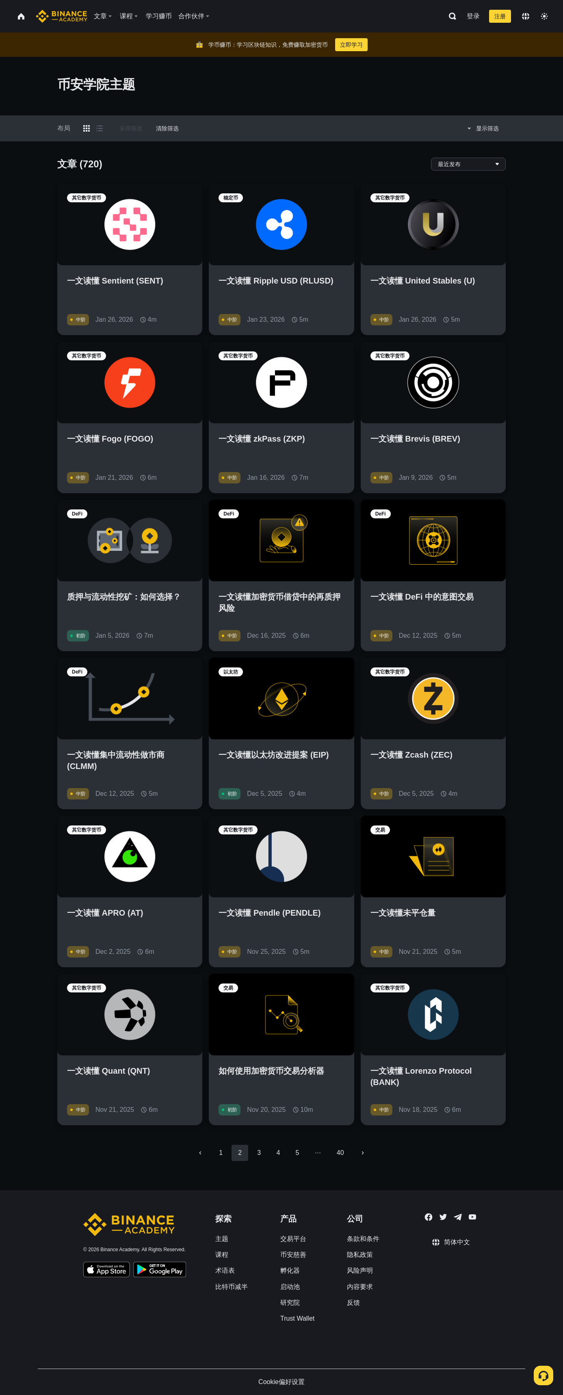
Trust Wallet (297, 1318)
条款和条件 (363, 1238)
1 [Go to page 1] (221, 1152)
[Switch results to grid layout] (86, 128)
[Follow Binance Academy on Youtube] (472, 1217)
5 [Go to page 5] (297, 1152)
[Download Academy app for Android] (159, 1271)
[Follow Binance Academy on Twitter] (443, 1217)
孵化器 (290, 1270)
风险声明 (360, 1270)
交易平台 (293, 1238)
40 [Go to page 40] (340, 1152)
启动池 (290, 1286)
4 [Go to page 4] (278, 1152)
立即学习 (351, 44)
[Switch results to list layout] (99, 128)
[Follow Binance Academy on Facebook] (428, 1217)
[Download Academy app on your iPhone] (106, 1271)
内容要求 (360, 1286)
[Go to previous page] (200, 1153)
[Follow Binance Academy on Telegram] (458, 1217)
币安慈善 (293, 1254)
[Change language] (525, 16)
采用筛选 (130, 128)
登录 (473, 16)
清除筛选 (167, 128)
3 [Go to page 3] (259, 1152)
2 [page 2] (240, 1152)
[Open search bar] (450, 16)
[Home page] (61, 16)
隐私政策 (360, 1254)
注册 (500, 16)
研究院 (290, 1302)
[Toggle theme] (544, 16)
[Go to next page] (362, 1153)
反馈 (353, 1302)
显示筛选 (482, 128)
